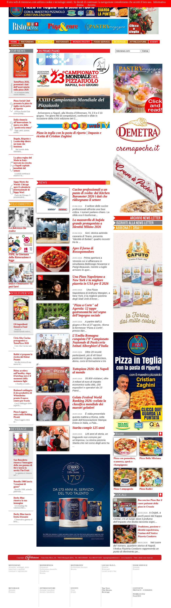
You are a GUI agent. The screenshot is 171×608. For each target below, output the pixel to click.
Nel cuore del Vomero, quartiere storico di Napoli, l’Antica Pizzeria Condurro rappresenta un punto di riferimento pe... (137, 547)
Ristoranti (62, 42)
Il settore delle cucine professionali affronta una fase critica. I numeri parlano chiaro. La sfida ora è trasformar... (90, 210)
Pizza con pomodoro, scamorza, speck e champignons (124, 461)
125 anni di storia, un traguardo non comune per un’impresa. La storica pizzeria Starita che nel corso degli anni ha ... (90, 439)
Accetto (91, 5)
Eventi (154, 42)
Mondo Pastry (81, 42)
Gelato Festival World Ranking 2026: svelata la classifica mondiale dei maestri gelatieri (89, 402)
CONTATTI (138, 588)
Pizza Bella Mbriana (150, 458)
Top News (106, 588)
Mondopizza (45, 42)
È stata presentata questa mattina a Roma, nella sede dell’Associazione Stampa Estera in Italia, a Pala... (89, 418)
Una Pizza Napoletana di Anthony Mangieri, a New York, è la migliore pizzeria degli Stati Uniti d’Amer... (91, 294)
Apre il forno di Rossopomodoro (83, 249)
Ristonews (27, 42)
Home (14, 42)
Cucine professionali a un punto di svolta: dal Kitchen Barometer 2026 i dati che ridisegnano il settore (91, 195)
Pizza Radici (146, 489)
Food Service (102, 42)
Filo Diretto (107, 590)
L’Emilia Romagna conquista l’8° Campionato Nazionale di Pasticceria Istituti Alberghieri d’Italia (90, 341)
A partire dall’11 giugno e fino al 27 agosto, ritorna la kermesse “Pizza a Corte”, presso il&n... (90, 326)
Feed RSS (137, 596)
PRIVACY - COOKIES (142, 590)
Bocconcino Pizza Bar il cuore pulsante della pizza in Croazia (150, 503)
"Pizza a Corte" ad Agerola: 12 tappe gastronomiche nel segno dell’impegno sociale (89, 310)
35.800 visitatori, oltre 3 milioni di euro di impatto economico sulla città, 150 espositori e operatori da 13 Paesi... (90, 384)
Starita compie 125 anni (88, 427)
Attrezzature (138, 42)
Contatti (16, 45)
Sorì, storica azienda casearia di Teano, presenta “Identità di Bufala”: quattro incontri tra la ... (91, 237)
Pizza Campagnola (123, 489)
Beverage (120, 42)
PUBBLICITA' (139, 594)
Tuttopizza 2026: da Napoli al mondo (90, 370)
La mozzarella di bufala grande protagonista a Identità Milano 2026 (88, 223)
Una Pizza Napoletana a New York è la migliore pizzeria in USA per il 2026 (90, 280)
